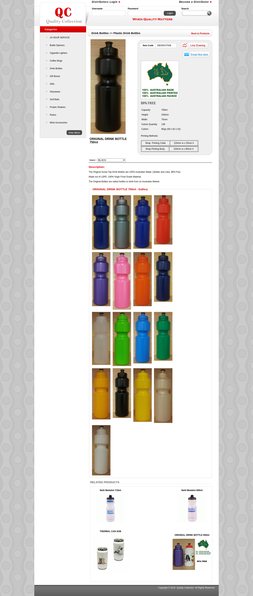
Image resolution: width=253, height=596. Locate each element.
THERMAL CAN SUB (110, 531)
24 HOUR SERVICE (60, 37)
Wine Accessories (58, 122)
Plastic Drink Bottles (126, 33)
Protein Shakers (57, 107)
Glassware (55, 91)
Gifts (52, 84)
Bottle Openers (57, 45)
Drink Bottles (56, 68)
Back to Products (200, 33)
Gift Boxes (55, 76)
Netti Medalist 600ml (191, 490)
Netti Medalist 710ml (110, 490)
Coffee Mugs (56, 60)
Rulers (53, 115)
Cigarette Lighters (58, 53)
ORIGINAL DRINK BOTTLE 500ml (192, 535)
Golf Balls (54, 99)
